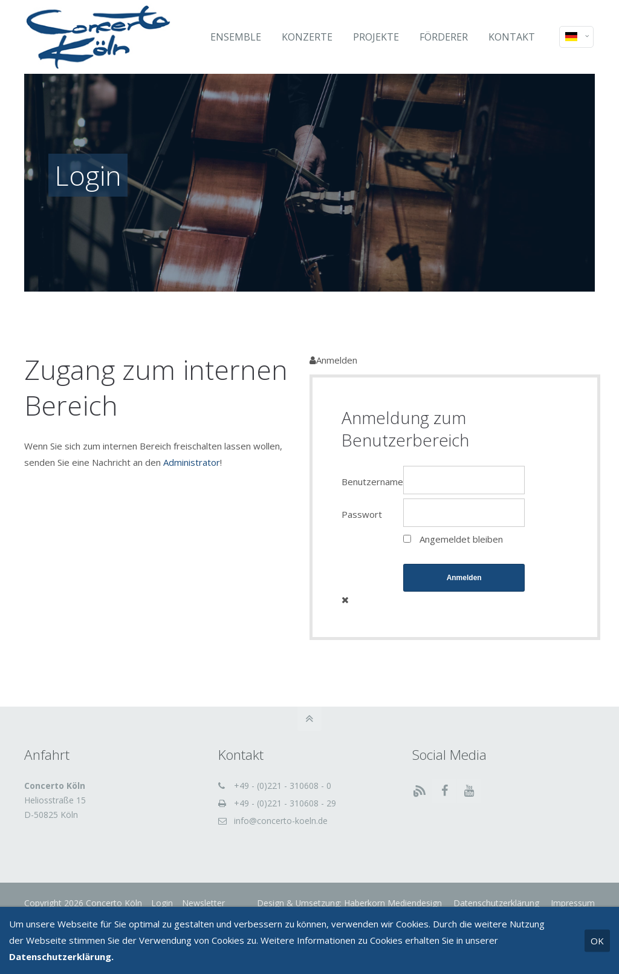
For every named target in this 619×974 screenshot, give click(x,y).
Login (162, 903)
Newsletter (203, 903)
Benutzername (372, 482)
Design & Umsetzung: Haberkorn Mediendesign (349, 903)
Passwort (362, 514)
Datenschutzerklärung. (61, 956)
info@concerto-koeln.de (281, 820)
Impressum (571, 903)
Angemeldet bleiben (461, 539)
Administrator (191, 462)
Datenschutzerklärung (495, 903)
